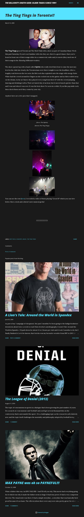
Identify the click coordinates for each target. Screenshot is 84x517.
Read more (75, 338)
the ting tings (31, 239)
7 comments (14, 506)
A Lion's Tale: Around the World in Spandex (38, 315)
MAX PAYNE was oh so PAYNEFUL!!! (32, 483)
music (24, 239)
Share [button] (75, 239)
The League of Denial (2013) (26, 399)
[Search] (71, 3)
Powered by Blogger (42, 512)
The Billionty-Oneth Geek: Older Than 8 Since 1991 (30, 3)
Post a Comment (10, 251)
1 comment (13, 422)
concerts (19, 239)
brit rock (13, 239)
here (23, 199)
